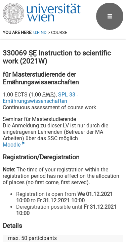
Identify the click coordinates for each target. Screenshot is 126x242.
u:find (40, 32)
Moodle (11, 145)
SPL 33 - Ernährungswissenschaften (40, 97)
